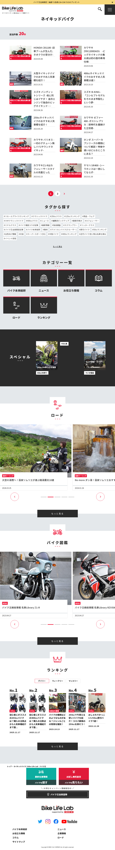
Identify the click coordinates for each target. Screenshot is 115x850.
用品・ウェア (89, 216)
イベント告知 (10, 238)
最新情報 (45, 225)
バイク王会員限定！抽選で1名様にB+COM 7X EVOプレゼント (56, 2)
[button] (14, 497)
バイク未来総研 (33, 229)
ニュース (45, 220)
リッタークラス (87, 225)
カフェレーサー (92, 220)
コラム (98, 281)
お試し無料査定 (74, 780)
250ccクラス (56, 216)
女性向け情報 (10, 234)
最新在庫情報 (41, 780)
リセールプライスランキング (17, 216)
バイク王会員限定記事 (14, 229)
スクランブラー (71, 225)
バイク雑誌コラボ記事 (29, 225)
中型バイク (53, 234)
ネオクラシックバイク (14, 220)
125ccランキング (73, 216)
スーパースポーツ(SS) (36, 234)
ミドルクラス (10, 225)
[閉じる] (112, 2)
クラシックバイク (40, 216)
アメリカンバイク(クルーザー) (64, 229)
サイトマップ (18, 841)
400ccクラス (32, 220)
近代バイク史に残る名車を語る (93, 234)
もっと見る (57, 246)
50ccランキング (100, 229)
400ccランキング (69, 234)
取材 (46, 229)
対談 (22, 234)
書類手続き (77, 220)
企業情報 (62, 833)
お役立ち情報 (71, 281)
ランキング (44, 308)
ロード (16, 308)
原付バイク (85, 229)
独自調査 (57, 225)
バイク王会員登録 (57, 793)
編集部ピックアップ (61, 220)
